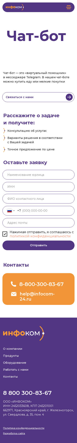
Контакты (10, 376)
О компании (12, 349)
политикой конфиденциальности (40, 236)
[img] (69, 97)
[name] (38, 198)
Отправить (38, 245)
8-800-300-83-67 (41, 284)
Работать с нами (15, 369)
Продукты (11, 356)
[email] (38, 223)
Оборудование (14, 363)
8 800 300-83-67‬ (27, 392)
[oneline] (38, 174)
